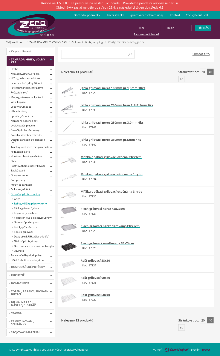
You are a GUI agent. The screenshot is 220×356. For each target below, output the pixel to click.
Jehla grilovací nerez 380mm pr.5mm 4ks (111, 140)
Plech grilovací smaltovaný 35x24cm (107, 243)
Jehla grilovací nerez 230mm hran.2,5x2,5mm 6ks (117, 105)
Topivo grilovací (23, 232)
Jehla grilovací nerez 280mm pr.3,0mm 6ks (112, 122)
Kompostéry (18, 180)
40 (210, 72)
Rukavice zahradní (21, 184)
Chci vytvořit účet (197, 15)
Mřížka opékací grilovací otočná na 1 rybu (111, 174)
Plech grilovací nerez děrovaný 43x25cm (110, 226)
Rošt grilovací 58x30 (95, 260)
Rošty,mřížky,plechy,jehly (30, 203)
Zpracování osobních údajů (147, 15)
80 (181, 79)
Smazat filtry (201, 54)
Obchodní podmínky (87, 15)
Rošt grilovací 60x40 (95, 278)
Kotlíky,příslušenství (25, 227)
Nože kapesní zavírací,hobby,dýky (34, 246)
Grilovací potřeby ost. (26, 222)
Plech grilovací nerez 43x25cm (103, 209)
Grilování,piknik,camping (87, 42)
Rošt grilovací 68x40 (95, 295)
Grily (17, 199)
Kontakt (175, 15)
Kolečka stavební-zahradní (26, 135)
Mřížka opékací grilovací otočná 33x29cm (111, 157)
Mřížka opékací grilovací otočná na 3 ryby (111, 191)
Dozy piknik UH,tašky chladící (31, 236)
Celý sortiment (15, 42)
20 (203, 72)
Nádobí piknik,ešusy (26, 241)
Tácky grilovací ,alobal (27, 208)
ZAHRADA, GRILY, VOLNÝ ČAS (48, 42)
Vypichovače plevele (23, 125)
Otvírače (19, 250)
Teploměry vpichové (26, 213)
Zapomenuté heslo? (146, 34)
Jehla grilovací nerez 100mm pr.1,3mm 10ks (113, 88)
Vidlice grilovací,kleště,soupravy (33, 217)
